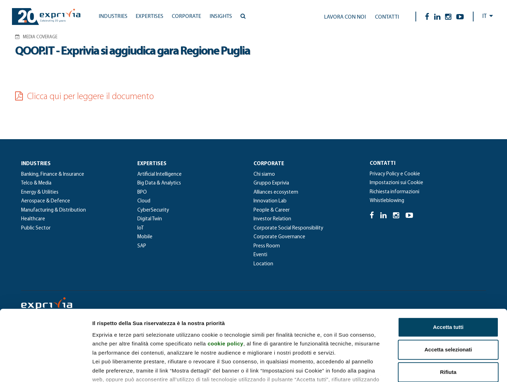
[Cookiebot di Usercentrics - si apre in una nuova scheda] (45, 368)
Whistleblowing (387, 200)
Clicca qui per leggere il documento (84, 96)
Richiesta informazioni (394, 192)
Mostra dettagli (370, 368)
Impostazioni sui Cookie (396, 183)
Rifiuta (448, 319)
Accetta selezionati (448, 297)
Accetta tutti (448, 274)
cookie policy (226, 291)
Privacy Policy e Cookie (395, 174)
